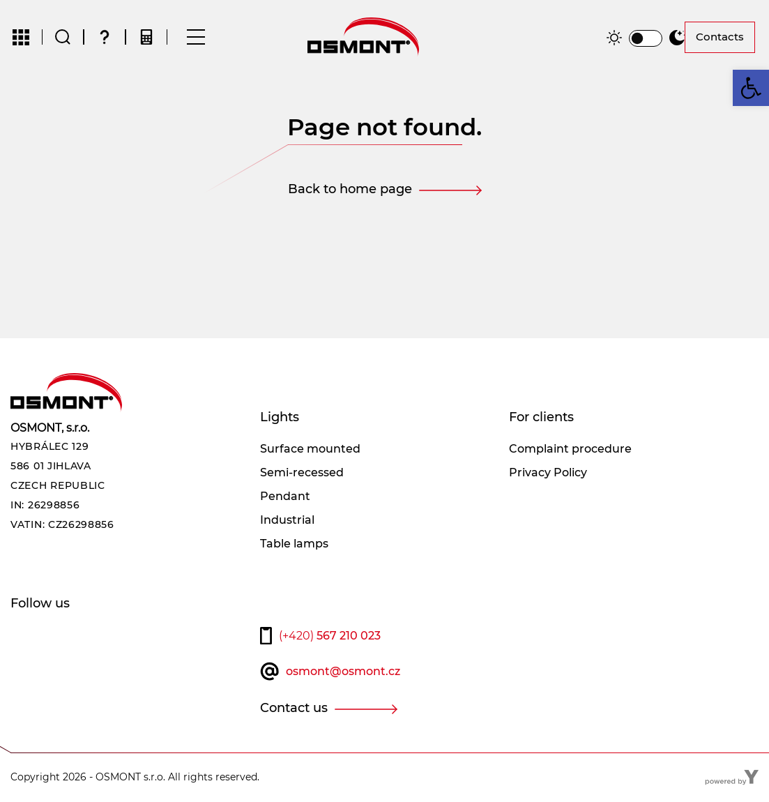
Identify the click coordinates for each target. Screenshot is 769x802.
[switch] (645, 39)
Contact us (294, 708)
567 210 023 (330, 636)
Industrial (287, 520)
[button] (751, 88)
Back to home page (350, 189)
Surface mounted (310, 449)
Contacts (720, 37)
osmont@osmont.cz (343, 672)
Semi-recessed (302, 473)
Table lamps (294, 544)
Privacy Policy (548, 473)
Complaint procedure (570, 449)
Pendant (285, 497)
